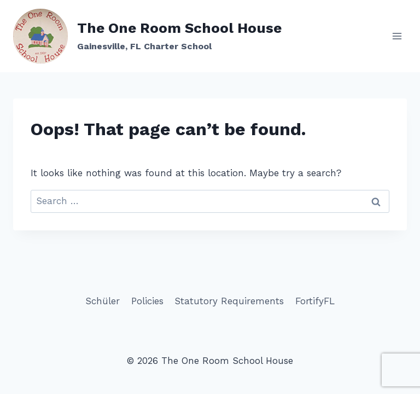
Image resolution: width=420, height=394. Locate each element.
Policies (147, 301)
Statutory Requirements (229, 301)
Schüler (102, 301)
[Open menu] (397, 35)
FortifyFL (315, 301)
